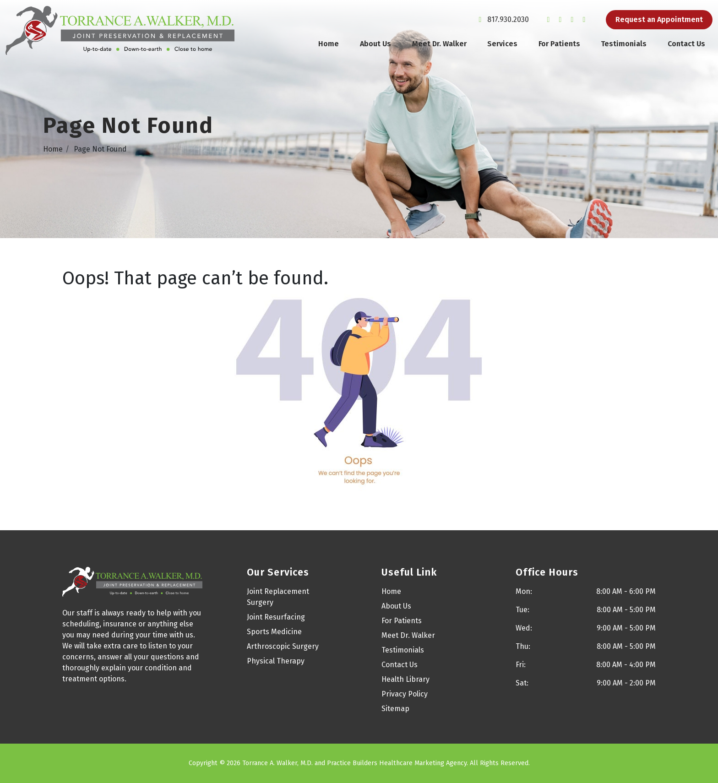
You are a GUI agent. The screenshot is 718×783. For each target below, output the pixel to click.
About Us (375, 43)
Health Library (405, 679)
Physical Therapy (276, 661)
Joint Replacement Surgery (278, 597)
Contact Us (686, 43)
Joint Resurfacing (276, 617)
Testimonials (624, 43)
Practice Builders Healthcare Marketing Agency (397, 763)
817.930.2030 (502, 19)
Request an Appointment (659, 19)
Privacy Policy (404, 694)
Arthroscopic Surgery (283, 646)
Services (502, 43)
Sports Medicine (274, 631)
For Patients (559, 43)
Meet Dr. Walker (439, 43)
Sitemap (395, 708)
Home (328, 43)
